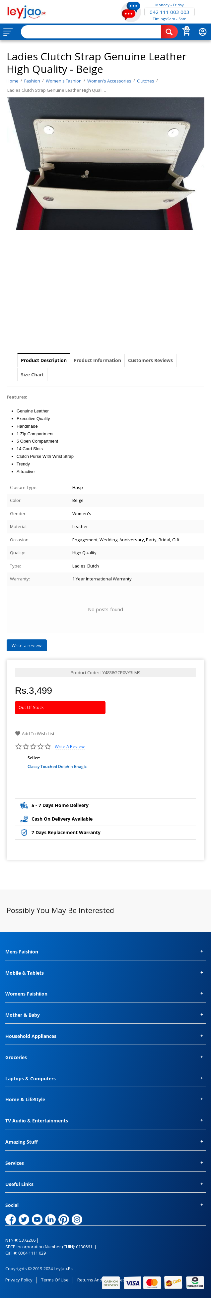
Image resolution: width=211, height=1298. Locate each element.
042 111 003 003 (169, 12)
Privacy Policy (19, 1280)
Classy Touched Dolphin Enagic (57, 766)
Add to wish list (34, 733)
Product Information (97, 360)
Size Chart (32, 374)
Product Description (44, 360)
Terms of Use (55, 1280)
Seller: (34, 758)
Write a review (70, 746)
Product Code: (85, 673)
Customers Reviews (150, 360)
